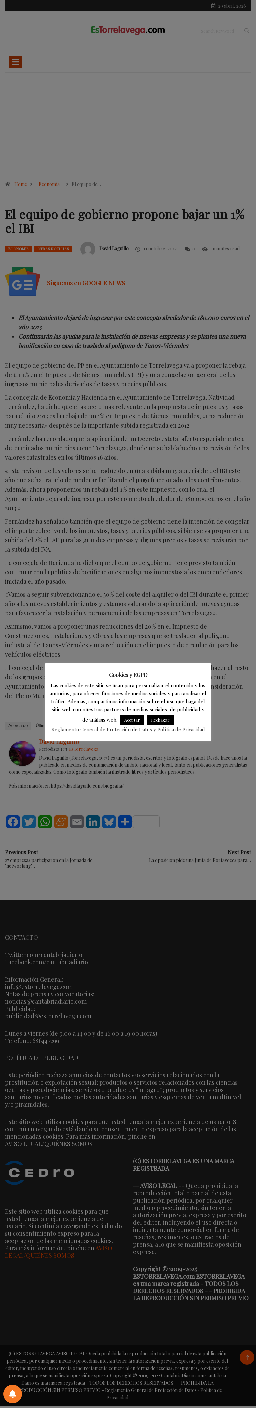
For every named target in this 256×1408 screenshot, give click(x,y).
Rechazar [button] (160, 720)
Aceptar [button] (132, 720)
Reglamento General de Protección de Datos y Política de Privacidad (128, 729)
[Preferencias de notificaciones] (12, 1394)
